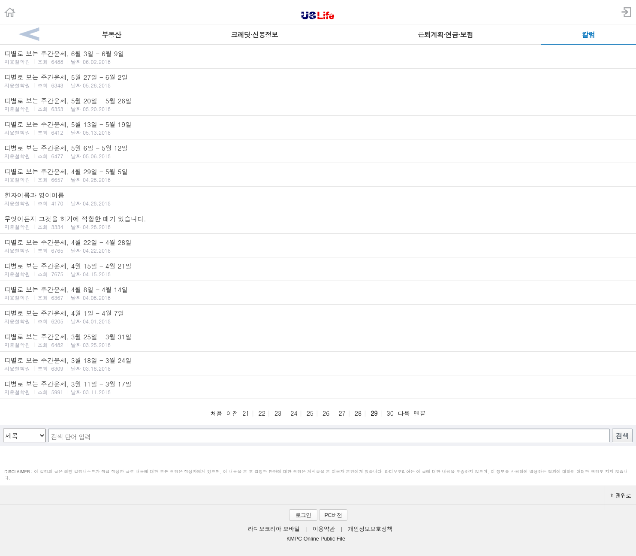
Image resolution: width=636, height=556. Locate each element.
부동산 (111, 34)
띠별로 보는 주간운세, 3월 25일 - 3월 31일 (318, 340)
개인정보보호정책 (370, 529)
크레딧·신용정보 (254, 34)
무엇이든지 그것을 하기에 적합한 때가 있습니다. (318, 222)
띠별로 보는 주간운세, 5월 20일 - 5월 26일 (318, 104)
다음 (404, 413)
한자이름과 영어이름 (318, 198)
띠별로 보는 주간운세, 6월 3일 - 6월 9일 (318, 57)
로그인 (303, 515)
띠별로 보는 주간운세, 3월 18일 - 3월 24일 (318, 364)
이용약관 (324, 529)
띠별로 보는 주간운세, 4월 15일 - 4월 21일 (318, 269)
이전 (232, 413)
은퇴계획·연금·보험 (445, 34)
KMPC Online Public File (315, 539)
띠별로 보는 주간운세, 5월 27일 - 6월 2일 (318, 81)
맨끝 (420, 413)
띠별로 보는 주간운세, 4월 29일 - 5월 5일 (318, 175)
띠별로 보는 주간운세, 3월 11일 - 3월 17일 (318, 387)
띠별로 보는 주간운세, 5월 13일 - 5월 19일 (318, 128)
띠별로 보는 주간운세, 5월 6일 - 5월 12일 (318, 151)
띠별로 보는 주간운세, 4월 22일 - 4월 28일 (318, 246)
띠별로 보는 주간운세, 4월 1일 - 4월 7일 (318, 316)
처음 (216, 413)
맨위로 (620, 495)
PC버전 (332, 515)
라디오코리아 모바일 (273, 529)
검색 (622, 435)
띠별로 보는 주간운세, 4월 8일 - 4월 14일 (318, 293)
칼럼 (588, 34)
